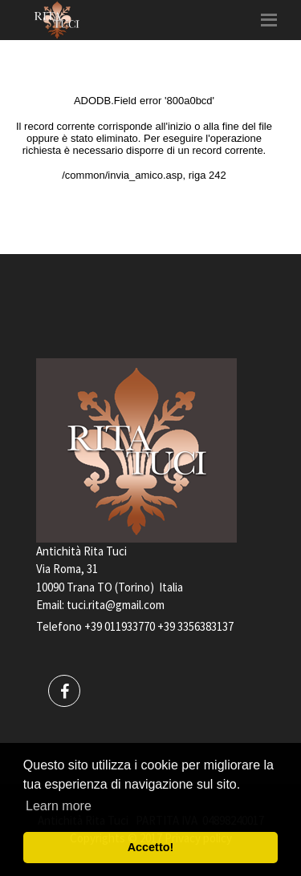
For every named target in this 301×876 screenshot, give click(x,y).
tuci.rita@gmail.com (116, 604)
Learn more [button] (59, 806)
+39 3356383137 (195, 626)
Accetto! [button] (151, 847)
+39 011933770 (119, 626)
